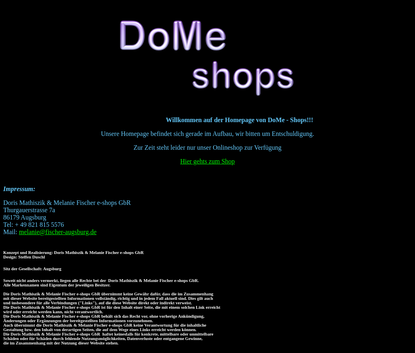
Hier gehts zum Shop (207, 161)
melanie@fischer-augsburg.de (57, 231)
